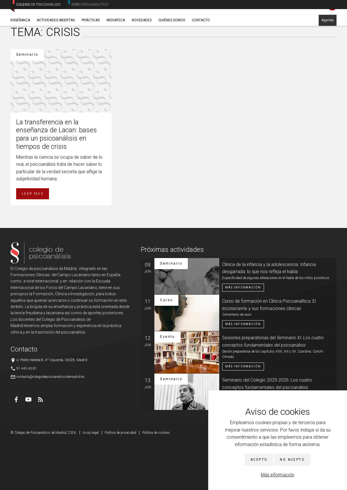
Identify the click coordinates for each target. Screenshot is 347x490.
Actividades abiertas (56, 45)
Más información (277, 475)
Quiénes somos (171, 45)
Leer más (32, 242)
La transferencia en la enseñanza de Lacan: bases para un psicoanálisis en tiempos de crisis (56, 183)
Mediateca (116, 45)
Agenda (328, 45)
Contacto (201, 45)
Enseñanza (20, 45)
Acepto (258, 460)
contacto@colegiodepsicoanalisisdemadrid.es (50, 425)
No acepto (292, 460)
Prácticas (91, 45)
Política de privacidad (120, 481)
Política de (156, 481)
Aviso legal (91, 481)
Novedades (142, 45)
